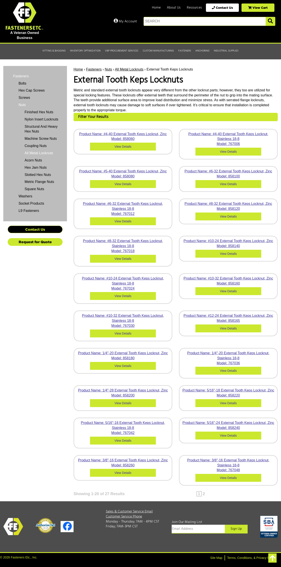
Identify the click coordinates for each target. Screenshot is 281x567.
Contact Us (222, 7)
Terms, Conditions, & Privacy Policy (251, 558)
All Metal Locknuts (129, 69)
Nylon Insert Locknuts (41, 119)
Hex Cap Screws (31, 90)
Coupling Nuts (36, 146)
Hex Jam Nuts (36, 167)
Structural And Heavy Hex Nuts (41, 129)
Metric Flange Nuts (39, 182)
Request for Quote (35, 242)
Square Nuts (34, 189)
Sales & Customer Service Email (129, 511)
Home (156, 8)
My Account (125, 21)
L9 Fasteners (28, 211)
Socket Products (31, 203)
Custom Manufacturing (158, 51)
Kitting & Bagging (54, 51)
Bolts (22, 83)
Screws (24, 97)
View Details (123, 146)
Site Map (216, 558)
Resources (194, 8)
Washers (25, 196)
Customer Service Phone (124, 516)
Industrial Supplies (226, 51)
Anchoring (202, 51)
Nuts (108, 69)
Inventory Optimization (85, 51)
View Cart (258, 7)
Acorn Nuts (33, 160)
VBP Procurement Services (121, 51)
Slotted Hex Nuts (38, 175)
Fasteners (184, 51)
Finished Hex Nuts (39, 112)
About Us (174, 8)
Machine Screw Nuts (41, 138)
